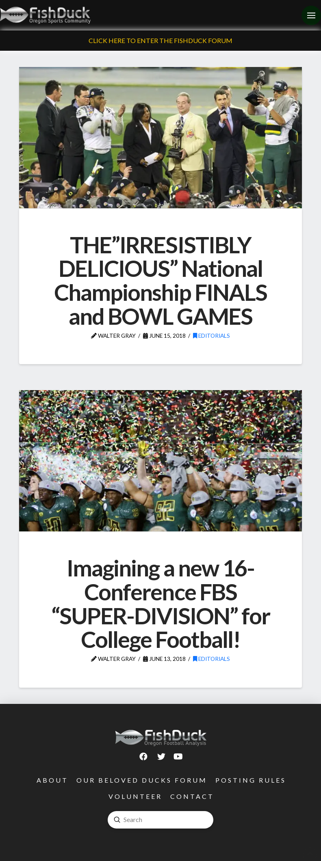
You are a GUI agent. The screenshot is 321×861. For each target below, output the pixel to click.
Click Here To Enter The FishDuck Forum (160, 40)
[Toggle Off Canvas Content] (311, 15)
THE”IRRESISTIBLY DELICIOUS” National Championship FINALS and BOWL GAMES (160, 280)
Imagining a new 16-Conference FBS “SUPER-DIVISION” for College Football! (160, 603)
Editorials (211, 335)
